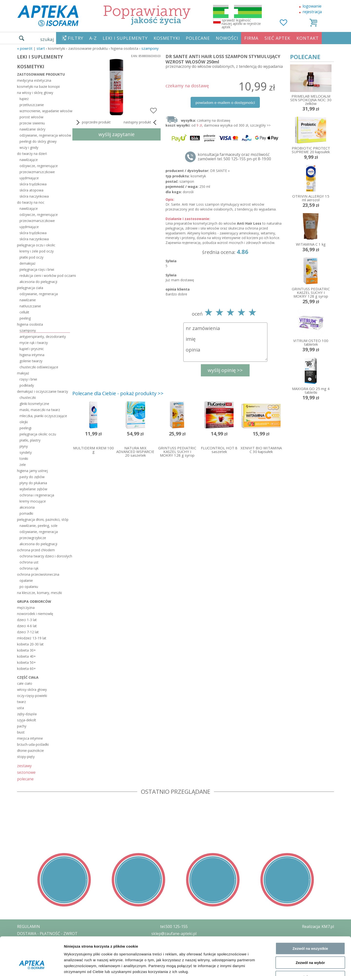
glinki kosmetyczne (34, 403)
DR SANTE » (220, 170)
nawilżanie (28, 300)
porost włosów (31, 117)
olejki (24, 422)
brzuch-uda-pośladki (33, 744)
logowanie (312, 6)
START (41, 48)
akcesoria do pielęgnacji (38, 281)
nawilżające (29, 159)
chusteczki (28, 397)
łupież (24, 98)
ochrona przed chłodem (36, 550)
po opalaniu (29, 586)
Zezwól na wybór (310, 931)
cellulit (24, 312)
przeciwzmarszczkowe (37, 172)
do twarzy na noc (30, 202)
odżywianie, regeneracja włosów (45, 135)
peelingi (25, 428)
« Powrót (24, 48)
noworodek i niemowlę (35, 613)
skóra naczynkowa (34, 196)
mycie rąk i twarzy (34, 342)
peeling (25, 318)
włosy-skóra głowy (32, 689)
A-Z (93, 38)
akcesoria (27, 507)
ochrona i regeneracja (37, 495)
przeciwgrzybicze (33, 537)
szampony (150, 48)
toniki (24, 458)
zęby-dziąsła (27, 714)
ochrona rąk (29, 568)
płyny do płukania (33, 483)
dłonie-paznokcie (30, 750)
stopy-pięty (26, 756)
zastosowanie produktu (41, 74)
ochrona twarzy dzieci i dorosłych (45, 556)
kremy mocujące (33, 501)
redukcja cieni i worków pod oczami (45, 275)
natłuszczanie (30, 306)
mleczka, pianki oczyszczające (43, 415)
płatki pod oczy (31, 257)
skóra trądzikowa (33, 184)
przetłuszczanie (32, 104)
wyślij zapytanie (116, 134)
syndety (26, 452)
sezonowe (26, 772)
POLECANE (198, 38)
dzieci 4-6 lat (27, 626)
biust (21, 732)
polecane (25, 778)
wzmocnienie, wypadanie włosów (45, 111)
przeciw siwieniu (32, 123)
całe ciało (24, 683)
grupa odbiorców (34, 601)
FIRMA (251, 38)
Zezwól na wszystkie (310, 916)
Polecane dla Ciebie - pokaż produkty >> (118, 393)
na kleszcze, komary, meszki (39, 592)
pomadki (26, 513)
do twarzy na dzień (32, 153)
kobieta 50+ (26, 662)
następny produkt (141, 122)
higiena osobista (30, 324)
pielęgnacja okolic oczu (38, 434)
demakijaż (28, 263)
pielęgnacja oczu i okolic (36, 245)
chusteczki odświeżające (39, 367)
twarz (21, 701)
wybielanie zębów (33, 489)
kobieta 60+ (26, 668)
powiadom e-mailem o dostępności (225, 102)
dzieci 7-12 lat (28, 632)
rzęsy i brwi (28, 379)
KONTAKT (307, 38)
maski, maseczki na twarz (40, 409)
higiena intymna (32, 354)
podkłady (27, 385)
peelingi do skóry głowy (38, 141)
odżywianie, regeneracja (39, 294)
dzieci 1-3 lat (27, 619)
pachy (21, 726)
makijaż (23, 373)
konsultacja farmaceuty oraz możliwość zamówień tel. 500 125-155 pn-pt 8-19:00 (234, 156)
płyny (24, 446)
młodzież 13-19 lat (31, 638)
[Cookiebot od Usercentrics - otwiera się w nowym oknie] (31, 966)
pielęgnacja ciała (30, 287)
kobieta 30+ (26, 650)
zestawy (24, 765)
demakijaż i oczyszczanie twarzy (42, 391)
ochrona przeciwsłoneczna (38, 574)
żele (23, 464)
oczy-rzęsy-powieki (32, 695)
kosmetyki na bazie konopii (38, 86)
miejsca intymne (30, 738)
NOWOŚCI (227, 38)
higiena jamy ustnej (32, 470)
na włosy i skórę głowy (35, 92)
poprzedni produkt (93, 122)
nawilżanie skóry (32, 129)
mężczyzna (26, 607)
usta (20, 707)
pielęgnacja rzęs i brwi (37, 269)
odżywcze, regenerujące (39, 165)
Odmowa (310, 945)
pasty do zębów (32, 476)
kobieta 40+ (26, 656)
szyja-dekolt (26, 720)
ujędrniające (29, 178)
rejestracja (312, 11)
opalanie (26, 580)
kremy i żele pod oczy (37, 251)
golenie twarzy (31, 361)
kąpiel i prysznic (32, 348)
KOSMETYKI (167, 38)
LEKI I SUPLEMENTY (125, 38)
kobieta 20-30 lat (30, 644)
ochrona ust (29, 562)
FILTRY (75, 38)
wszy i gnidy (29, 147)
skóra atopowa (31, 190)
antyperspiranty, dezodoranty (43, 336)
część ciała (28, 677)
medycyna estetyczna (34, 80)
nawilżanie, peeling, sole (39, 525)
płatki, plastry (30, 440)
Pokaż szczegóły (260, 966)
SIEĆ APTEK (277, 38)
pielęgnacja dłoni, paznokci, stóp (42, 519)
